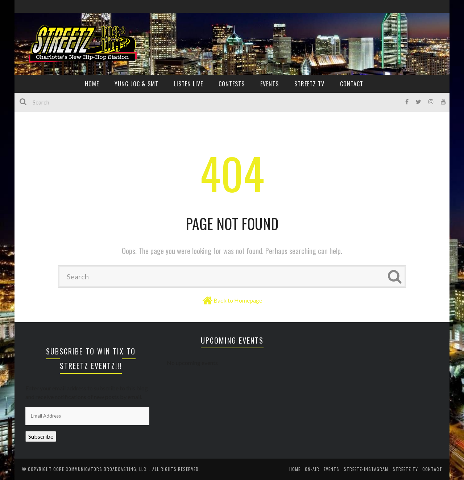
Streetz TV (309, 83)
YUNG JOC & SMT (136, 83)
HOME (92, 83)
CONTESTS (232, 83)
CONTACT (351, 83)
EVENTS (269, 83)
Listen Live (188, 83)
